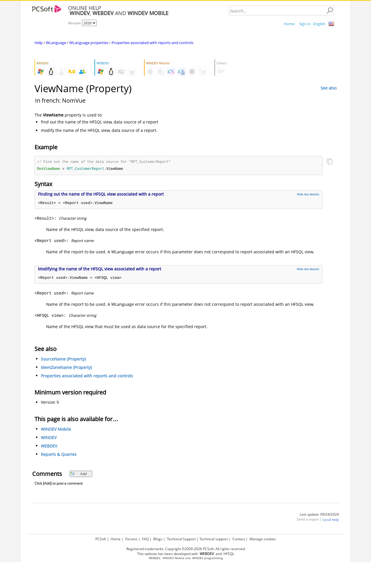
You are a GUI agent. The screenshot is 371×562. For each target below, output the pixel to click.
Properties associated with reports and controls (152, 42)
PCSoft (100, 538)
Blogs (157, 538)
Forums (131, 538)
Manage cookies (263, 538)
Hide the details (308, 195)
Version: (75, 23)
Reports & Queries (59, 455)
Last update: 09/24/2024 (319, 514)
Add (78, 474)
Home (289, 23)
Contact (238, 538)
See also (329, 88)
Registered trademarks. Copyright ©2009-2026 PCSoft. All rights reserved (185, 548)
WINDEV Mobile (56, 429)
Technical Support (181, 538)
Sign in (304, 23)
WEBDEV (49, 446)
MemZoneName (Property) (66, 368)
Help (38, 42)
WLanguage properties (88, 42)
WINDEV (49, 438)
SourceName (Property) (63, 359)
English (319, 23)
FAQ (145, 538)
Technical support (213, 538)
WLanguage (56, 42)
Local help (331, 520)
